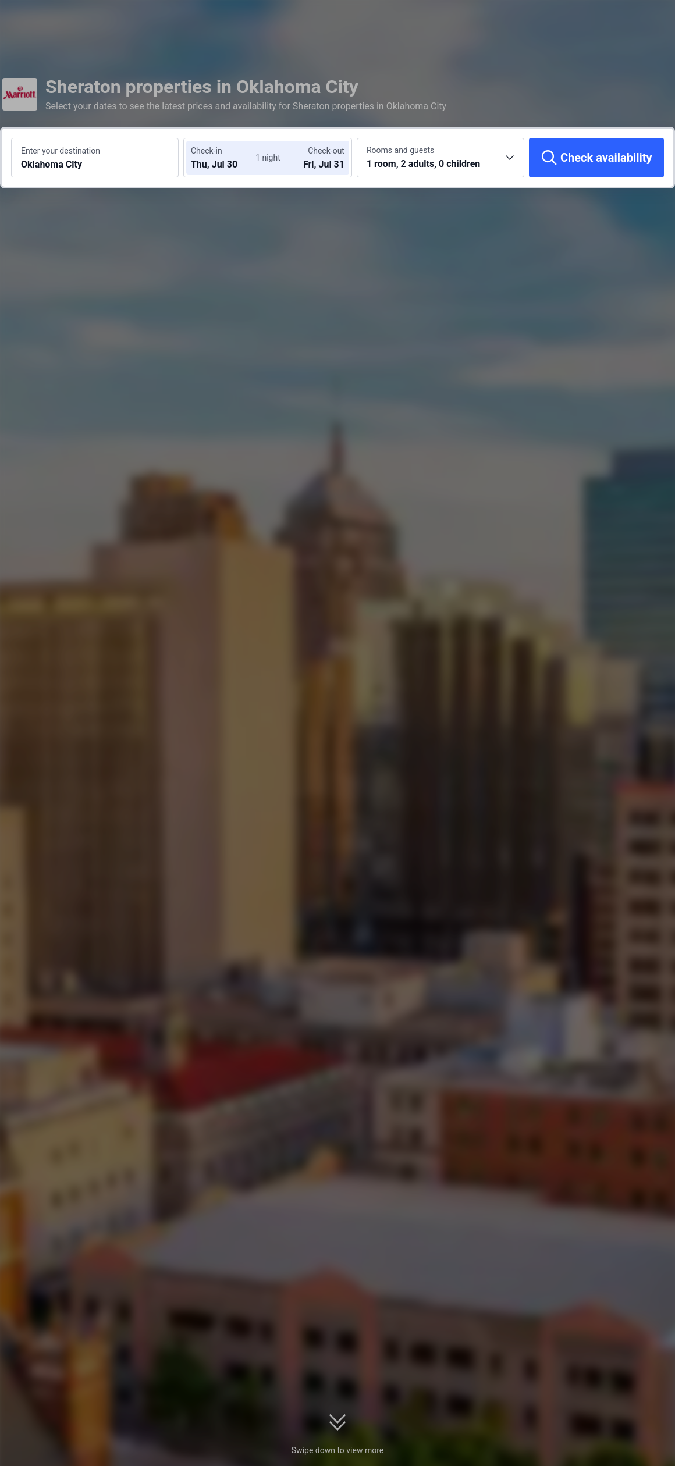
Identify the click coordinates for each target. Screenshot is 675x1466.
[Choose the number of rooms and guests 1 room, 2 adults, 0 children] (440, 157)
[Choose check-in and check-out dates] (226, 157)
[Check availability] (596, 157)
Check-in (206, 150)
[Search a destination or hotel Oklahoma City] (95, 157)
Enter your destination (60, 150)
